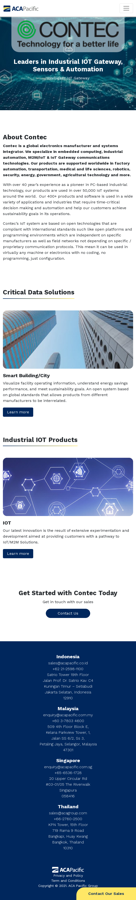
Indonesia (68, 656)
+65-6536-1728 (68, 772)
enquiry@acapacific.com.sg (68, 767)
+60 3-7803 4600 (68, 720)
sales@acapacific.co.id (68, 663)
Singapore (68, 760)
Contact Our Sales (106, 893)
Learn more (18, 412)
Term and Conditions (68, 881)
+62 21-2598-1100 (68, 669)
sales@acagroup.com (68, 813)
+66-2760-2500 (68, 819)
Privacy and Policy (68, 875)
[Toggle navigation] (126, 8)
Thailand (68, 806)
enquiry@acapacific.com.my (68, 715)
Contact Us (68, 613)
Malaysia (68, 708)
